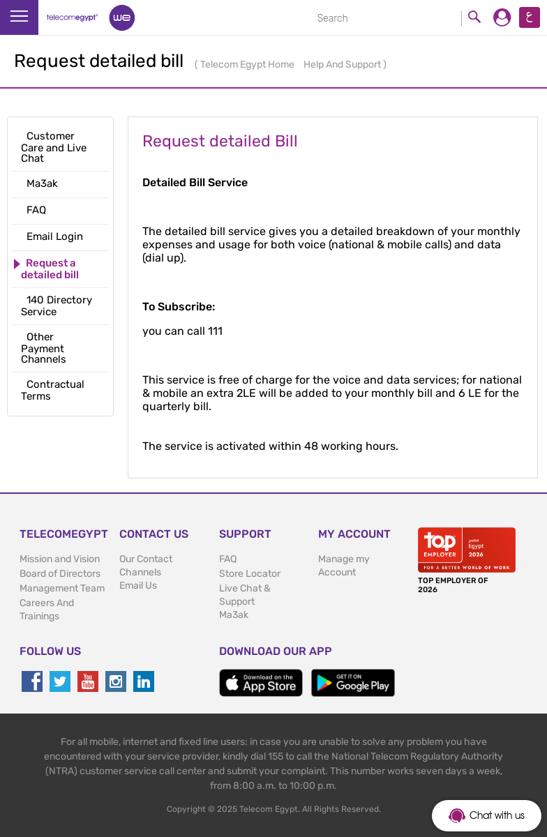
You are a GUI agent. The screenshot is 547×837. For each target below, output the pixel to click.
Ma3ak (233, 615)
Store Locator (249, 574)
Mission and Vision (60, 559)
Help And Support (343, 64)
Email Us (138, 585)
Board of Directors (60, 574)
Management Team (62, 588)
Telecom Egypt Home (248, 64)
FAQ (228, 559)
